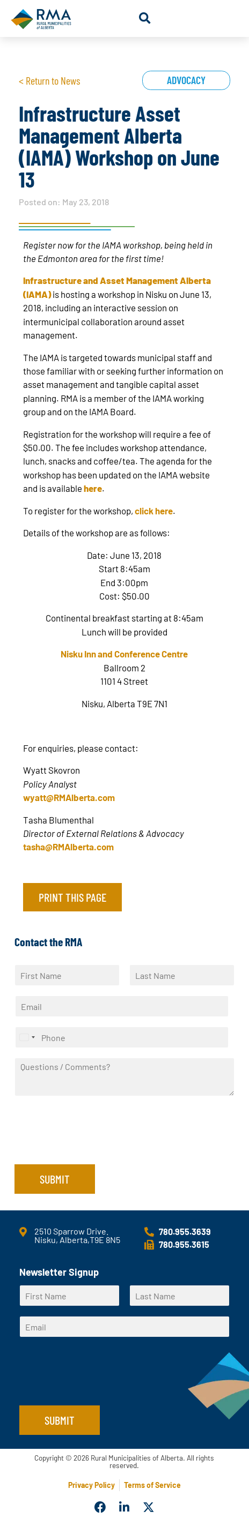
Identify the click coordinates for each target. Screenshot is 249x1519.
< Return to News (49, 80)
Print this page (72, 897)
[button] (144, 18)
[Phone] (122, 1037)
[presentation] (96, 1146)
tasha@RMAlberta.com (68, 846)
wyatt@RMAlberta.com (69, 797)
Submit (55, 1179)
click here (154, 510)
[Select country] (27, 1037)
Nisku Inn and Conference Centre (124, 653)
